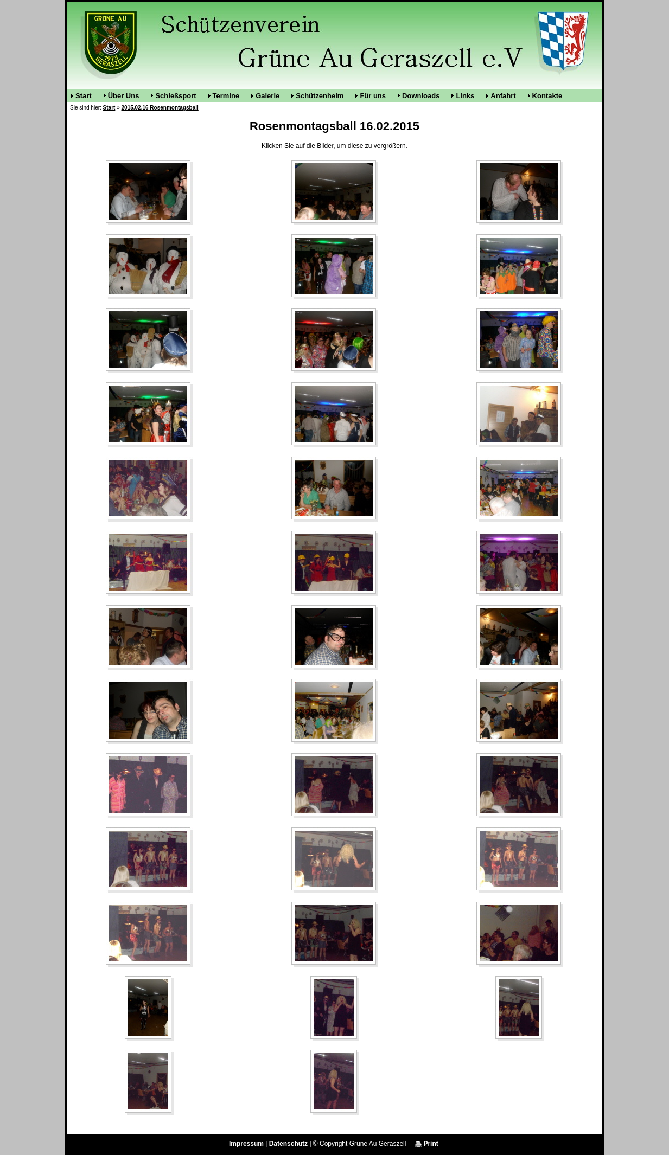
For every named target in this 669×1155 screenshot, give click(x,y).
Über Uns (123, 96)
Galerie (267, 96)
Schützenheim (319, 96)
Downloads (420, 96)
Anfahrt (502, 96)
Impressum (246, 1143)
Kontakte (547, 96)
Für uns (373, 96)
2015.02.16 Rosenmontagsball (160, 108)
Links (465, 96)
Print (426, 1143)
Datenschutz (288, 1143)
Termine (226, 96)
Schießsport (175, 96)
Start (83, 96)
